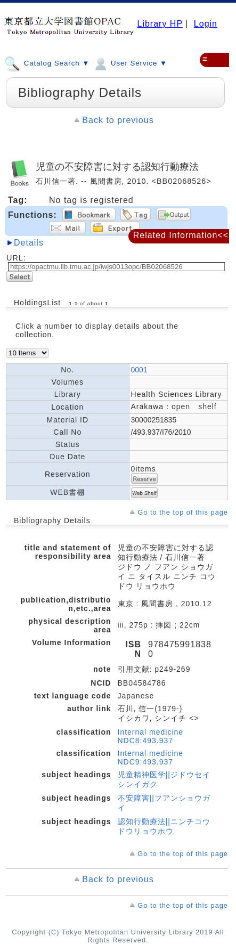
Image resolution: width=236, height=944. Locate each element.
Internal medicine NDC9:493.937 (151, 757)
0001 (139, 369)
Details (29, 242)
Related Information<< (181, 235)
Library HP (159, 23)
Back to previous (117, 120)
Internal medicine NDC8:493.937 (151, 736)
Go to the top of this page (182, 512)
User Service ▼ (129, 63)
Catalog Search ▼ (46, 63)
